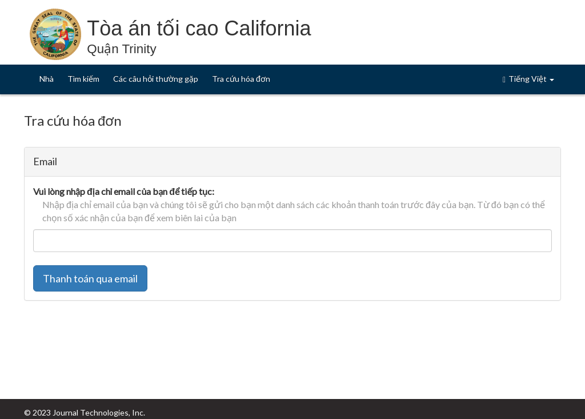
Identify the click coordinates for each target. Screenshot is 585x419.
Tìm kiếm (83, 78)
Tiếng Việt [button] (528, 79)
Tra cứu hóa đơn (241, 78)
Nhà (46, 78)
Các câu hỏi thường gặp (155, 78)
